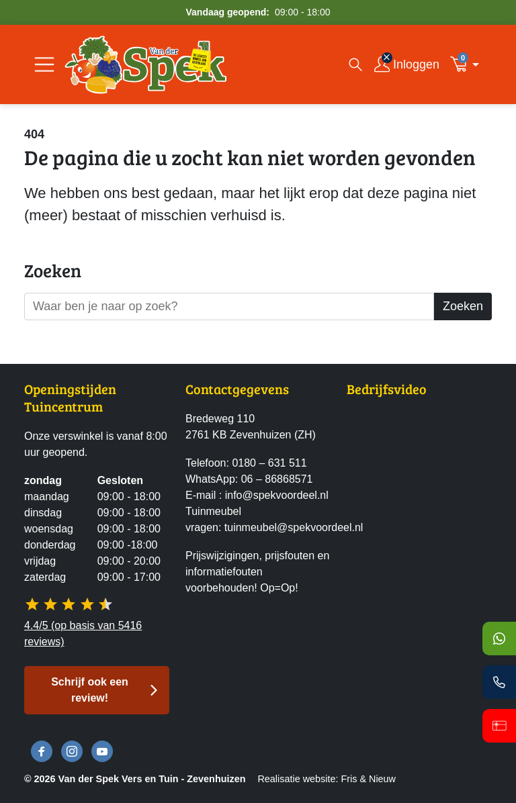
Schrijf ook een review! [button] (89, 690)
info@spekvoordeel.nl (277, 495)
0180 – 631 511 (269, 463)
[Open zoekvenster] (355, 64)
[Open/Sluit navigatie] (44, 64)
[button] (468, 64)
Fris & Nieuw (368, 778)
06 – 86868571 (277, 479)
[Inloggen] (407, 64)
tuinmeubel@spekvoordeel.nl (293, 527)
